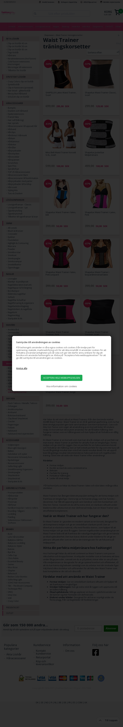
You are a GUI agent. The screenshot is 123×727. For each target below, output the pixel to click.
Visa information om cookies (61, 386)
